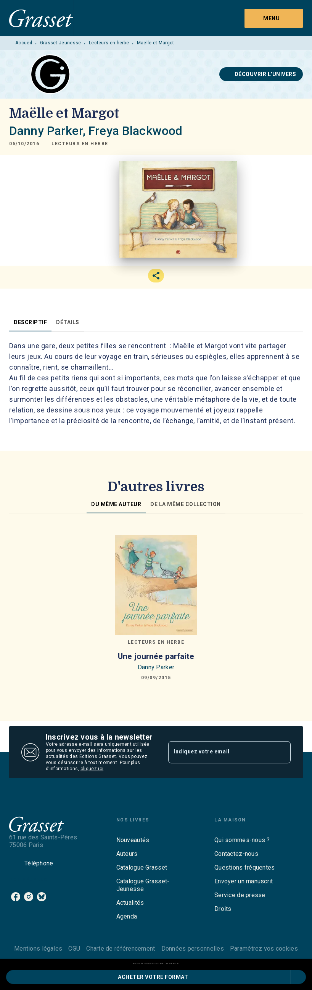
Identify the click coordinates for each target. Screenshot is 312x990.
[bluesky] (41, 896)
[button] (261, 74)
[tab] (30, 322)
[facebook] (15, 896)
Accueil (23, 42)
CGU (74, 948)
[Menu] (273, 18)
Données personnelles (192, 948)
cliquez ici (91, 768)
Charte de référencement (120, 948)
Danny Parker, (48, 130)
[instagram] (28, 896)
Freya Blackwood (135, 130)
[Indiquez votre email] (220, 752)
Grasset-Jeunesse (60, 42)
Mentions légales (38, 948)
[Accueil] (41, 18)
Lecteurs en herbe (109, 42)
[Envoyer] (281, 752)
